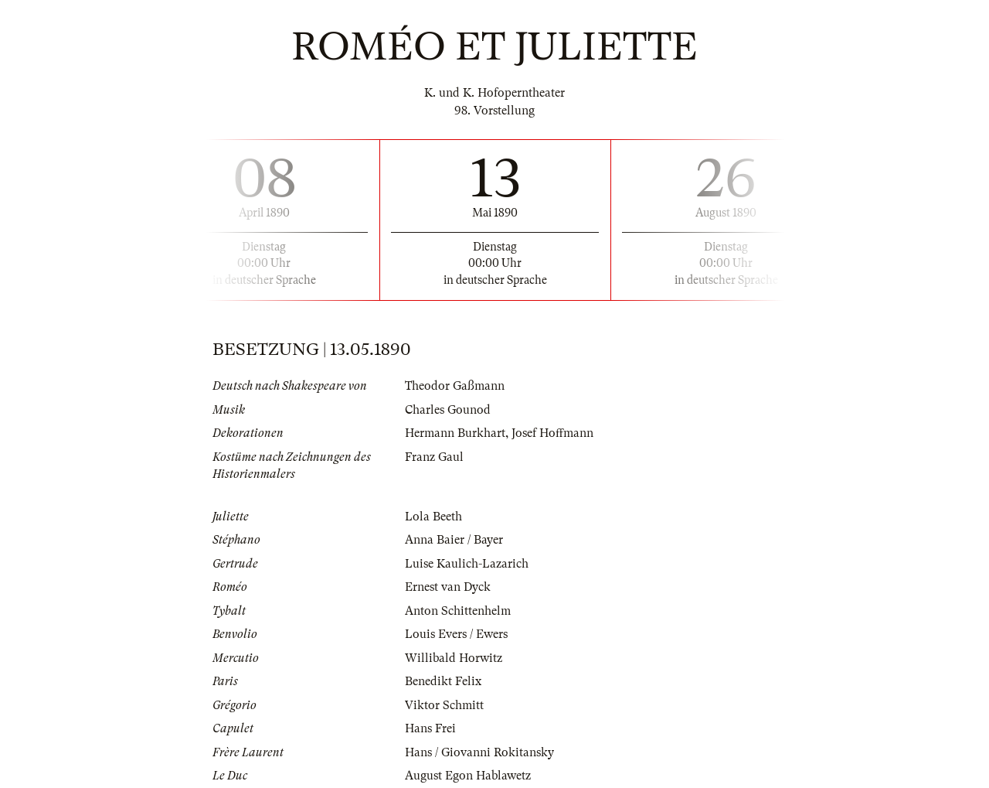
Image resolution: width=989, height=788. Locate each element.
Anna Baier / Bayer (454, 540)
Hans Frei (430, 728)
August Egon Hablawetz (468, 776)
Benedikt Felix (443, 681)
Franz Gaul (434, 457)
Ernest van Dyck (448, 587)
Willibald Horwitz (453, 658)
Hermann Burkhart (455, 433)
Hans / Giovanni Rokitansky (479, 752)
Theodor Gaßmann (455, 386)
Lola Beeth (433, 517)
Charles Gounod (448, 410)
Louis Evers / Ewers (456, 634)
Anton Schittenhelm (458, 611)
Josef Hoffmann (552, 433)
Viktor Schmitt (444, 705)
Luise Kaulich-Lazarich (466, 564)
